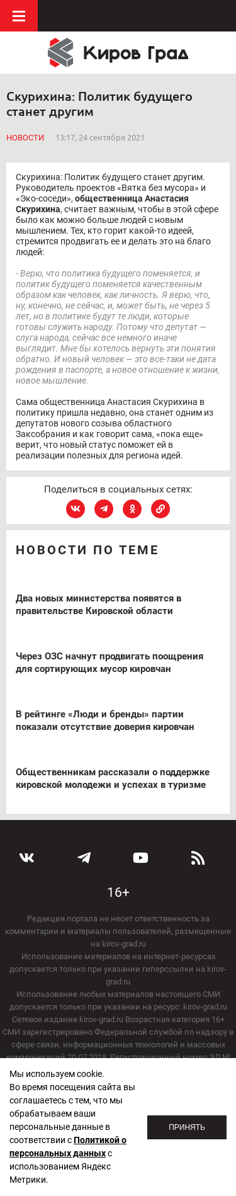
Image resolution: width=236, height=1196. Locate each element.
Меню (19, 15)
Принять (187, 1127)
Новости (25, 137)
